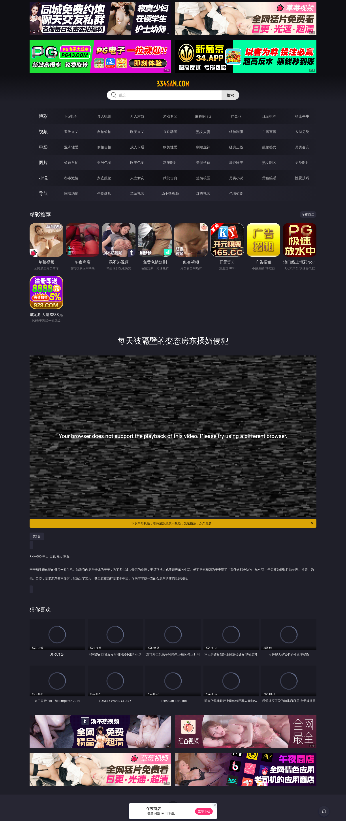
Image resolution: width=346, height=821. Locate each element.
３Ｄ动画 (170, 131)
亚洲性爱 (71, 147)
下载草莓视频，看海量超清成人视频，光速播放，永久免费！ (222, 523)
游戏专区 (170, 116)
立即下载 (204, 811)
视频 (43, 132)
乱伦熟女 (269, 147)
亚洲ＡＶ (71, 131)
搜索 (230, 95)
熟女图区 (269, 162)
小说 (43, 178)
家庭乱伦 (104, 178)
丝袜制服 (236, 131)
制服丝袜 (203, 147)
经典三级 (236, 147)
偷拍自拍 (104, 147)
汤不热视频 (170, 193)
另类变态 (302, 147)
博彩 (43, 116)
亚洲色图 (104, 162)
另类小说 (236, 178)
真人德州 (104, 116)
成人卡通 (137, 147)
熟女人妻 (203, 131)
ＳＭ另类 (302, 131)
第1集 (37, 536)
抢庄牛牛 (302, 116)
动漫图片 (170, 162)
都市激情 (71, 178)
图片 (43, 162)
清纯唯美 (236, 162)
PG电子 (71, 116)
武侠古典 (170, 178)
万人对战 (137, 116)
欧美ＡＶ (137, 131)
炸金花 (236, 116)
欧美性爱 (170, 147)
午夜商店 (104, 193)
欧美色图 (137, 162)
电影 (43, 147)
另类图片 (302, 162)
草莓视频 (137, 193)
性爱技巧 (302, 178)
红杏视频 (203, 193)
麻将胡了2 (203, 116)
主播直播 (269, 131)
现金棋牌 (269, 116)
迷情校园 (203, 178)
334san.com (173, 83)
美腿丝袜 (203, 162)
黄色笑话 (269, 178)
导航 (43, 193)
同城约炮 (71, 193)
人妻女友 (137, 178)
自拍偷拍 (104, 131)
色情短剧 (236, 193)
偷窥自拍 (71, 162)
